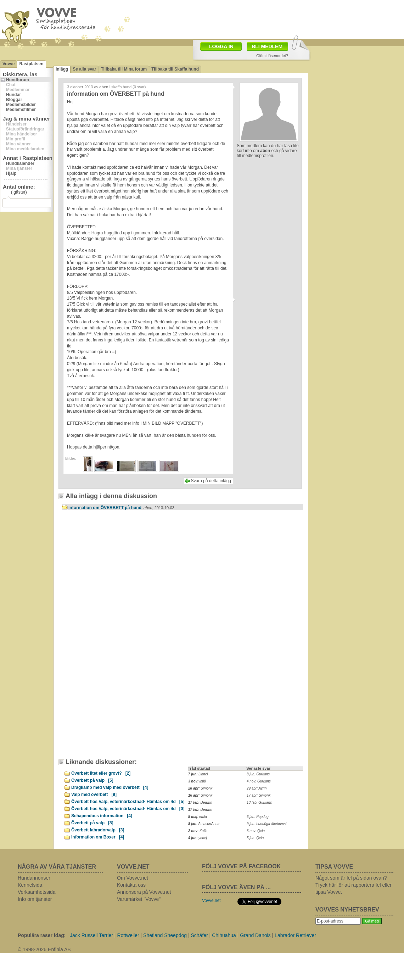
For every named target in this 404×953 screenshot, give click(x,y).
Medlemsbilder (21, 104)
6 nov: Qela (256, 831)
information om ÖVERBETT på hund (121, 507)
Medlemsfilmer (21, 109)
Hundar (13, 94)
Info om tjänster (35, 899)
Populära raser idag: (42, 935)
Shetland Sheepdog (165, 935)
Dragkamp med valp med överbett (109, 787)
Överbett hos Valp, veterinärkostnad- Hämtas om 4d (127, 801)
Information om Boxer (97, 837)
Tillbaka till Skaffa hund (175, 69)
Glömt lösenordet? (272, 56)
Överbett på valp (92, 780)
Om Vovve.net (132, 878)
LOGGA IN (221, 46)
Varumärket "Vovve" (139, 899)
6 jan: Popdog (258, 817)
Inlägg (62, 69)
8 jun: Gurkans (258, 774)
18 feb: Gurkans (259, 802)
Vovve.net (211, 900)
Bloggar (14, 99)
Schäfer (199, 935)
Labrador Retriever (295, 935)
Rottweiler (128, 935)
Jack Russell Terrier (91, 935)
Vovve (8, 63)
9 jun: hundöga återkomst (267, 824)
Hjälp (11, 173)
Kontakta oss (131, 885)
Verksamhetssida (37, 892)
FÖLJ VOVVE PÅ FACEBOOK (241, 866)
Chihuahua (224, 935)
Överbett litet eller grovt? (100, 773)
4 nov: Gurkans (259, 781)
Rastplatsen (31, 63)
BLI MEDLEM (267, 46)
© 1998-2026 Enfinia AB (44, 949)
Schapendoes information (101, 815)
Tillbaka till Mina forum (124, 69)
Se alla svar (84, 69)
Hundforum (17, 79)
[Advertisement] (122, 575)
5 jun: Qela (255, 838)
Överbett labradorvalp (97, 829)
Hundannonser (34, 878)
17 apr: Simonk (258, 795)
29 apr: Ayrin (256, 788)
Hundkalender (20, 163)
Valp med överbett (94, 794)
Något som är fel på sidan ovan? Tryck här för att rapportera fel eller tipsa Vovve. (353, 885)
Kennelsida (30, 885)
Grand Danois (255, 935)
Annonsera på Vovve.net (144, 892)
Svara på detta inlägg (211, 480)
